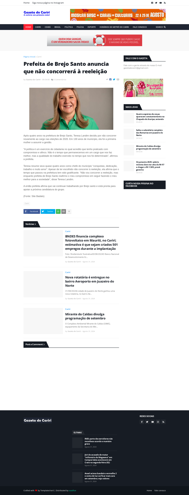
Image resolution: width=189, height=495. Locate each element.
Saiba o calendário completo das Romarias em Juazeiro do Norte (149, 132)
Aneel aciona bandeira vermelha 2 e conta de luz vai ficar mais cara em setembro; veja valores (101, 476)
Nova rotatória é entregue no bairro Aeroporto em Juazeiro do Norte (89, 281)
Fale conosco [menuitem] (140, 27)
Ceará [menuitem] (48, 27)
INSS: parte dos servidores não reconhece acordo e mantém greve (99, 441)
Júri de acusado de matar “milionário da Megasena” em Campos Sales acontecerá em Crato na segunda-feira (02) (98, 458)
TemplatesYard (47, 490)
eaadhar (72, 490)
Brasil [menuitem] (57, 27)
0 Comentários (60, 79)
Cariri (39, 56)
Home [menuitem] (28, 27)
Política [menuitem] (69, 27)
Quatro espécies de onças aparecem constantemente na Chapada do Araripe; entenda (150, 116)
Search (159, 27)
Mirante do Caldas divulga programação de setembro (85, 316)
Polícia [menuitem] (80, 27)
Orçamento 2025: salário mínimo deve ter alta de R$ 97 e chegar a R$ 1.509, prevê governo (150, 166)
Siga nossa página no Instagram (48, 2)
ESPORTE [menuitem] (92, 27)
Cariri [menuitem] (38, 27)
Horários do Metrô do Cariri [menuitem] (114, 27)
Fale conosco (160, 490)
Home (26, 2)
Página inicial (29, 56)
